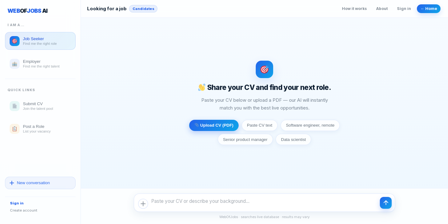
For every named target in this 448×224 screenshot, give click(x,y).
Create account (23, 210)
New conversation (30, 182)
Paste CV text (260, 125)
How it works (354, 8)
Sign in (17, 203)
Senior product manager (245, 139)
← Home (429, 8)
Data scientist (293, 139)
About (382, 8)
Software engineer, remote (310, 125)
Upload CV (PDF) (214, 125)
